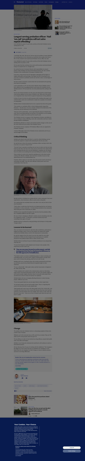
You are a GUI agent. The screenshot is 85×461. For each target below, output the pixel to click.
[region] (42, 439)
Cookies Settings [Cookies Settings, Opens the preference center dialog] (71, 451)
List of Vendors (18, 455)
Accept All (72, 447)
